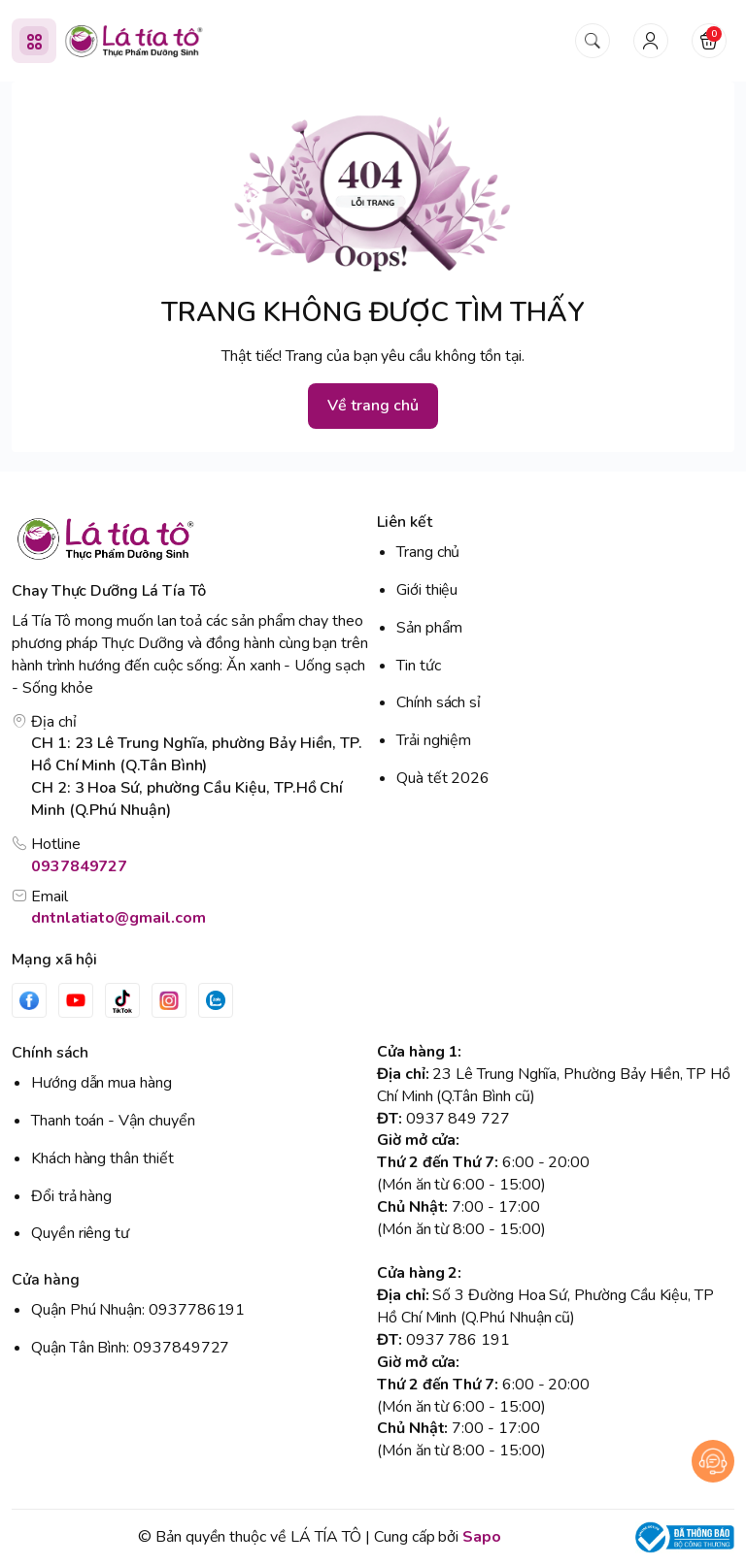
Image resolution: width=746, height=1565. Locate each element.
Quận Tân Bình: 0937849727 (130, 1347)
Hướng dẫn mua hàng (101, 1082)
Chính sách (50, 1052)
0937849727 (79, 866)
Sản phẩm (429, 627)
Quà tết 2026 (443, 778)
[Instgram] (169, 1000)
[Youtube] (75, 1000)
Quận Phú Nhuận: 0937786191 (138, 1309)
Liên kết (404, 522)
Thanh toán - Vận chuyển (113, 1120)
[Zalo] (215, 1000)
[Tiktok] (122, 1000)
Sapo (481, 1537)
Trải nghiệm (433, 740)
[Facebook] (29, 1000)
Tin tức (418, 665)
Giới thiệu (427, 590)
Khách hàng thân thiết (102, 1158)
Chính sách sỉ (438, 702)
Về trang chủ (372, 405)
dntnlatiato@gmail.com (118, 918)
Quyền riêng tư (80, 1233)
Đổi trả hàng (71, 1196)
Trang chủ (427, 552)
